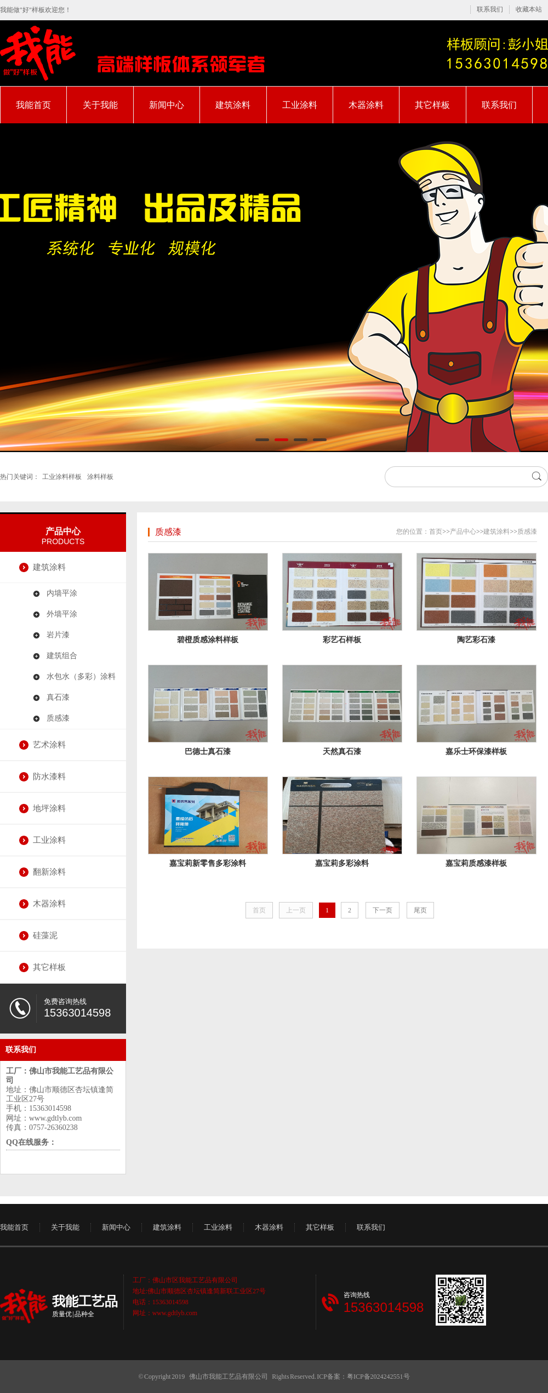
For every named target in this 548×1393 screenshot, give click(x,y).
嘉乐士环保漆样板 (476, 751)
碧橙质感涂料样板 (207, 640)
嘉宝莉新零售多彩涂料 (207, 863)
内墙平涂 (62, 593)
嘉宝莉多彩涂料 (342, 863)
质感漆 (58, 718)
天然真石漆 (342, 751)
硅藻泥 (45, 935)
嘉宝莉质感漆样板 (476, 863)
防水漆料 (49, 776)
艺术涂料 (49, 744)
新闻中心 (166, 105)
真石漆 (58, 697)
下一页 (382, 910)
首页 (435, 531)
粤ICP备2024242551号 (378, 1376)
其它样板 (432, 105)
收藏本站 (529, 9)
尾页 (420, 910)
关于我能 (100, 105)
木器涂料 (366, 105)
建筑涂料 (232, 105)
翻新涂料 (49, 871)
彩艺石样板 (342, 640)
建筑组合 (62, 656)
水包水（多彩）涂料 (81, 676)
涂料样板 (100, 477)
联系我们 (490, 9)
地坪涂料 (49, 808)
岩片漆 (58, 635)
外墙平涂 (62, 614)
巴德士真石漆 (208, 751)
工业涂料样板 (62, 477)
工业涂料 (299, 105)
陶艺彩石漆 (476, 640)
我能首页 (33, 105)
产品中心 (63, 531)
